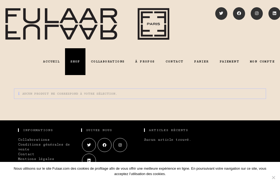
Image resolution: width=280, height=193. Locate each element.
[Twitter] (221, 13)
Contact (26, 154)
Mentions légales (36, 159)
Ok (118, 183)
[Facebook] (239, 13)
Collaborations (34, 140)
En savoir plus (151, 183)
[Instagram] (257, 13)
